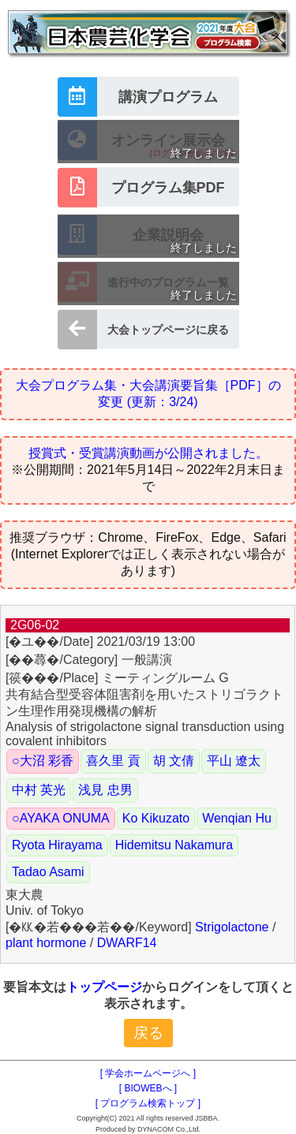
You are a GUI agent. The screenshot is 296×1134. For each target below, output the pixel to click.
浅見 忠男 (105, 789)
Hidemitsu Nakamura (174, 845)
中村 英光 (39, 789)
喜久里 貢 (113, 760)
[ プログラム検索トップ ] (148, 1103)
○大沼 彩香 (42, 760)
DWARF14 (127, 942)
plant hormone (46, 942)
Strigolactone (231, 927)
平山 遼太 (233, 760)
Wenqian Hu (237, 818)
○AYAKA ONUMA (61, 818)
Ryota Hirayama (57, 845)
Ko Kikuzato (155, 818)
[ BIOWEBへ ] (148, 1088)
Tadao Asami (48, 871)
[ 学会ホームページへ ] (148, 1073)
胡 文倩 (173, 760)
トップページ (104, 987)
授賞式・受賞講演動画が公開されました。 (148, 453)
